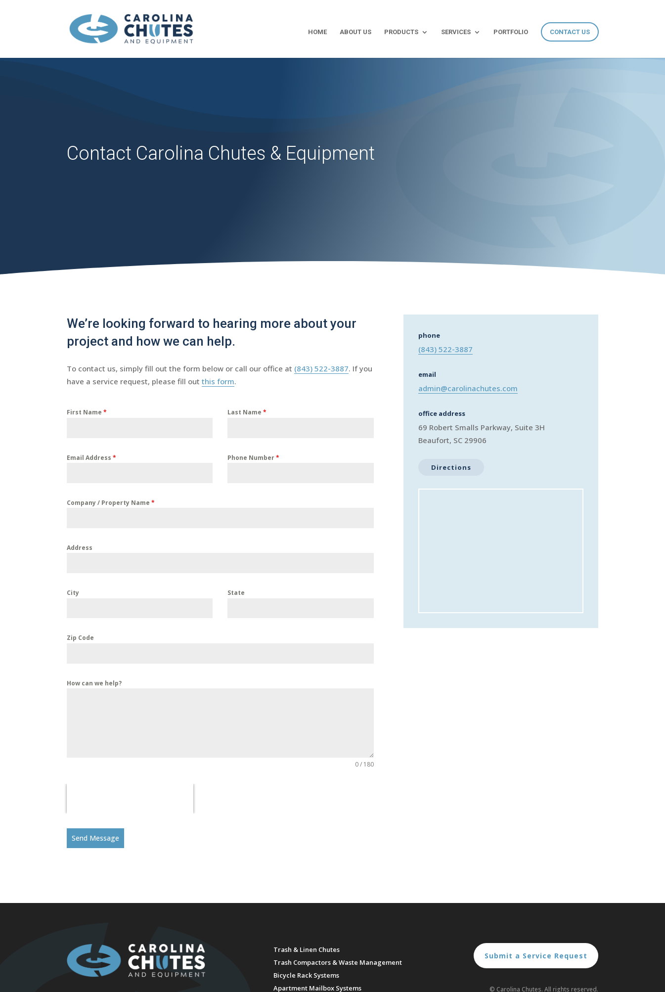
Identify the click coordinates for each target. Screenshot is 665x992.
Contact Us (570, 32)
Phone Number (253, 457)
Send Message (95, 838)
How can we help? (94, 683)
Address (79, 547)
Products (401, 32)
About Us (355, 32)
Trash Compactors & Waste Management (337, 962)
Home (317, 32)
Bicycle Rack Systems (306, 975)
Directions (451, 467)
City (73, 592)
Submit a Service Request (536, 955)
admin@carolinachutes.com (468, 388)
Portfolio (510, 32)
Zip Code (80, 637)
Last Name (246, 412)
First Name (87, 412)
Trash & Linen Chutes (306, 949)
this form (218, 381)
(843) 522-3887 (321, 368)
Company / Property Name (111, 502)
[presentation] (130, 798)
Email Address (91, 457)
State (236, 592)
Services (456, 32)
